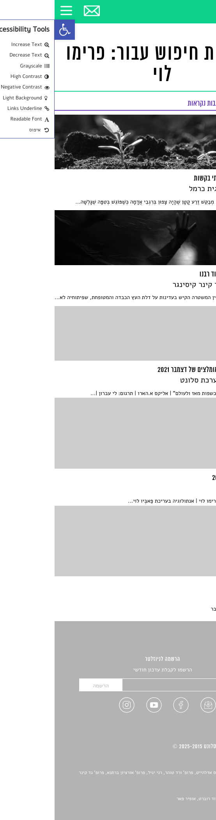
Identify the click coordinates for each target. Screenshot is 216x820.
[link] (10, 29)
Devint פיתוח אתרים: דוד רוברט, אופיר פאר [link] (163, 799)
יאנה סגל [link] (183, 790)
